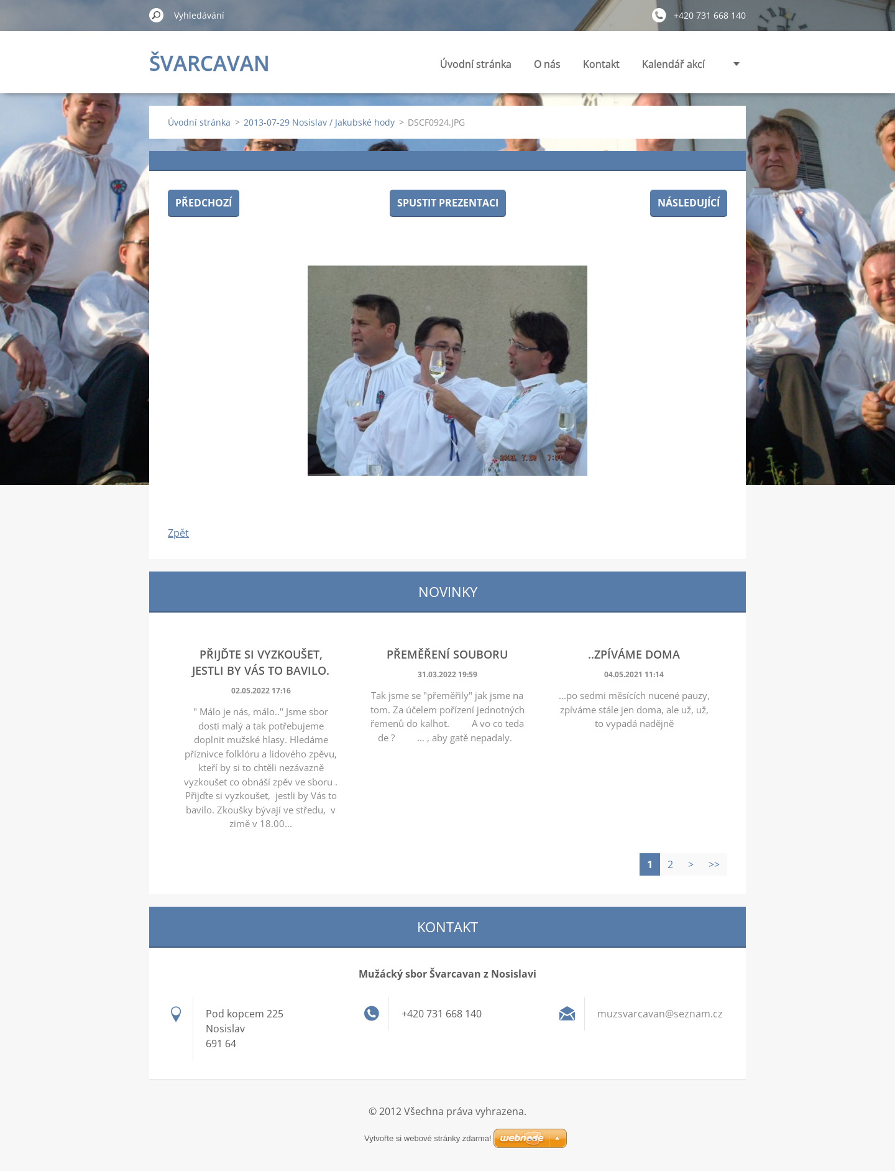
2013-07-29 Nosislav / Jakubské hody (319, 122)
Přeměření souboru (447, 654)
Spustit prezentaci (447, 203)
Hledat (156, 15)
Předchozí (203, 203)
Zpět (178, 533)
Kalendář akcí (673, 64)
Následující (689, 203)
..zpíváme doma (634, 654)
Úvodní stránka (476, 64)
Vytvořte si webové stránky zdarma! (428, 1138)
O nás (547, 64)
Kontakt (601, 64)
